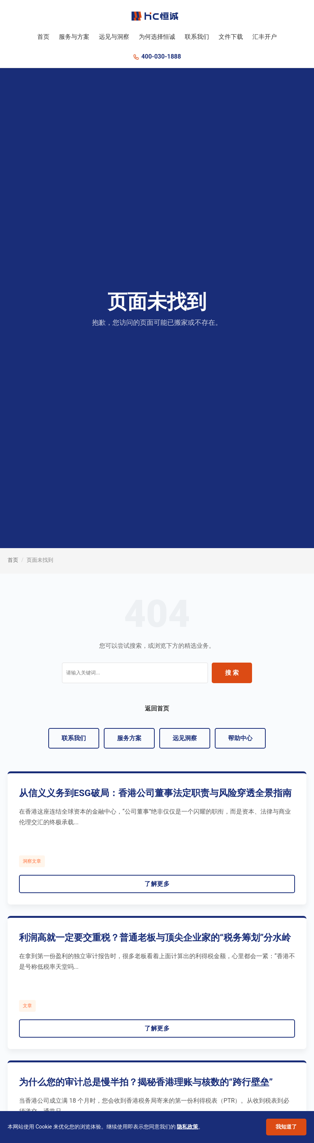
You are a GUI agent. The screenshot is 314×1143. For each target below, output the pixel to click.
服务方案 (129, 738)
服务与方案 (74, 36)
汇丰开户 (264, 36)
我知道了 (286, 1127)
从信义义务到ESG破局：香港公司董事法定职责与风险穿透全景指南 (155, 793)
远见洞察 (185, 738)
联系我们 (197, 36)
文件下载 (231, 36)
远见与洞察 (114, 36)
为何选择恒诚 (157, 36)
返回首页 (157, 708)
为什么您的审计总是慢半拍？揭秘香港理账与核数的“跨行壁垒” (146, 1082)
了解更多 (157, 883)
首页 (43, 36)
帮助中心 (240, 738)
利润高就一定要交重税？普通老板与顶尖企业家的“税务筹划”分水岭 (155, 937)
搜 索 (232, 672)
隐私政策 (187, 1127)
